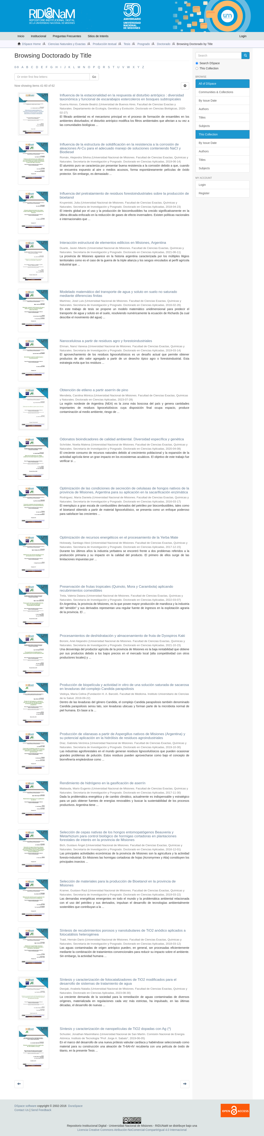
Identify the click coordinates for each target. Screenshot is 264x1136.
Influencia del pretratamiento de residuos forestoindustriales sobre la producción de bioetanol (124, 195)
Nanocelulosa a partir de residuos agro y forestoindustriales (106, 341)
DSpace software (25, 1106)
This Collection (207, 68)
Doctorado (163, 44)
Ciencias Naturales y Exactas (67, 44)
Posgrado (143, 44)
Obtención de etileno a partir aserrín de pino (94, 390)
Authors (204, 109)
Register (204, 193)
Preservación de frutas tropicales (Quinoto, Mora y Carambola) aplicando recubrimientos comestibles (116, 588)
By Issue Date (208, 100)
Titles (202, 117)
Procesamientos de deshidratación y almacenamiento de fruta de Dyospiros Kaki (122, 636)
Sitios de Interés (98, 36)
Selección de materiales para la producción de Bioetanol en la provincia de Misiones (118, 883)
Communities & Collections (216, 92)
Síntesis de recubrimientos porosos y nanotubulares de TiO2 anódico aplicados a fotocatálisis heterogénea (122, 932)
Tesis (127, 44)
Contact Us (21, 1110)
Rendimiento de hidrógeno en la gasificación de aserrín (102, 783)
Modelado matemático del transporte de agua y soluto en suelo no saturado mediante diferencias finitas (118, 294)
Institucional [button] (38, 36)
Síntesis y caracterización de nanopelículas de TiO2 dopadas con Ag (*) (115, 1029)
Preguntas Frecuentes (67, 36)
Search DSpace (208, 63)
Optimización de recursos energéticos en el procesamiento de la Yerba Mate (119, 537)
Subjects (204, 126)
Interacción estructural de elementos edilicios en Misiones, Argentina (113, 243)
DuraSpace (75, 1106)
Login (202, 184)
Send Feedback (41, 1110)
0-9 (16, 67)
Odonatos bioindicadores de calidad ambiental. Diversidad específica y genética (122, 439)
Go (94, 76)
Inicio (21, 36)
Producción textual (105, 44)
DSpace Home (31, 44)
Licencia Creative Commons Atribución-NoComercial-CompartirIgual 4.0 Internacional (132, 1129)
